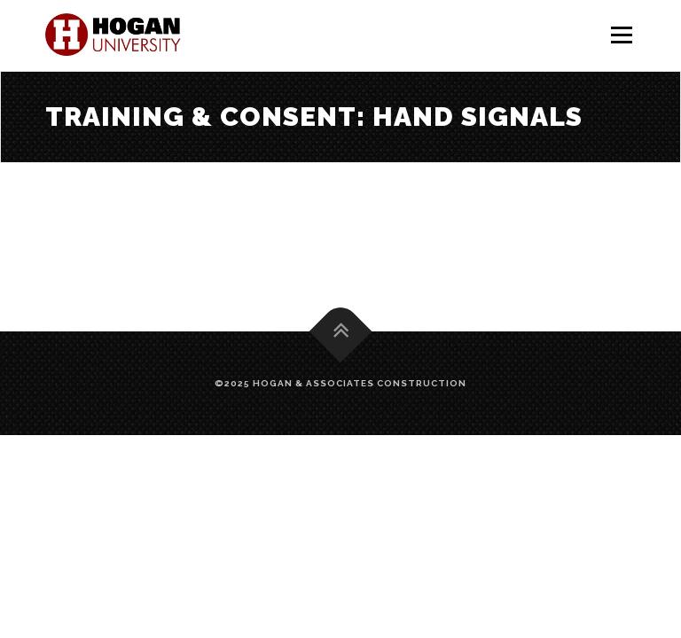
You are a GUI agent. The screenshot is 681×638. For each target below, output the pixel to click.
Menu (621, 35)
